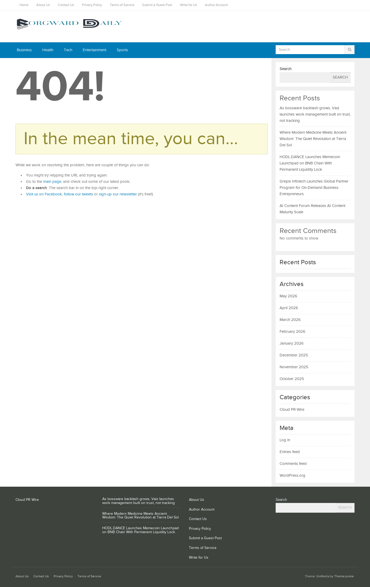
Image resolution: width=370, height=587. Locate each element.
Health (47, 50)
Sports (122, 50)
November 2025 (294, 367)
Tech (68, 50)
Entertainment (94, 50)
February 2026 (292, 331)
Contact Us (66, 5)
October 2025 (292, 379)
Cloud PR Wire (292, 409)
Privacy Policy (92, 5)
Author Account (216, 5)
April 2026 (289, 308)
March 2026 (290, 320)
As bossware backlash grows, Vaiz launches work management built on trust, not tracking (315, 114)
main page (52, 181)
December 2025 (294, 355)
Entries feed (290, 452)
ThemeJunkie (344, 576)
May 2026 (288, 296)
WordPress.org (292, 475)
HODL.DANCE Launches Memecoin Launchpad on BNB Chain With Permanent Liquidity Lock (310, 163)
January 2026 (292, 343)
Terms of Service (122, 5)
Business (24, 50)
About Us (43, 5)
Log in (285, 440)
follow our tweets (78, 194)
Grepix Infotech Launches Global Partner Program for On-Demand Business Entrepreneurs (314, 187)
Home (23, 5)
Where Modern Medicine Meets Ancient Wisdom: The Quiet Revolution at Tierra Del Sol (313, 138)
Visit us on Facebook (44, 194)
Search (285, 69)
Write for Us (188, 5)
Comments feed (293, 463)
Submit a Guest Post (157, 5)
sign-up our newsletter (118, 194)
